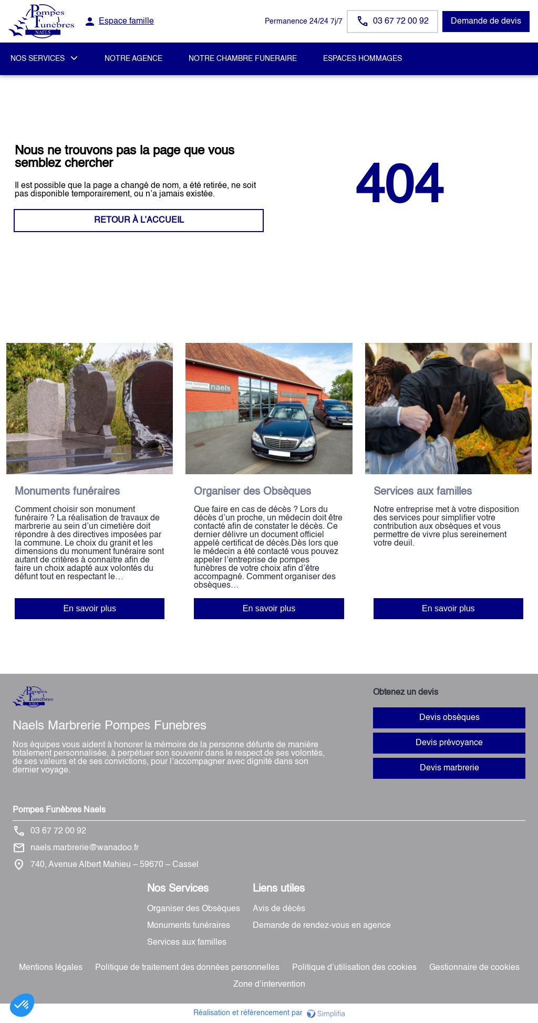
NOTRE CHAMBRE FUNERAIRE (243, 58)
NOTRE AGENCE (133, 58)
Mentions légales (50, 968)
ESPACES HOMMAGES (362, 58)
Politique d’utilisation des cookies (354, 968)
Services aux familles (186, 942)
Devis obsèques (449, 718)
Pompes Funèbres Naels (59, 810)
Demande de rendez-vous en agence (322, 926)
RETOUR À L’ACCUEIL (139, 220)
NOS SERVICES (38, 58)
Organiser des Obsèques (193, 909)
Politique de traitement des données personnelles (187, 968)
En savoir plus (89, 608)
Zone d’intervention (269, 984)
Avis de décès (279, 909)
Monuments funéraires (188, 926)
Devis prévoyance (449, 743)
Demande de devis (486, 21)
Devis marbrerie (449, 768)
